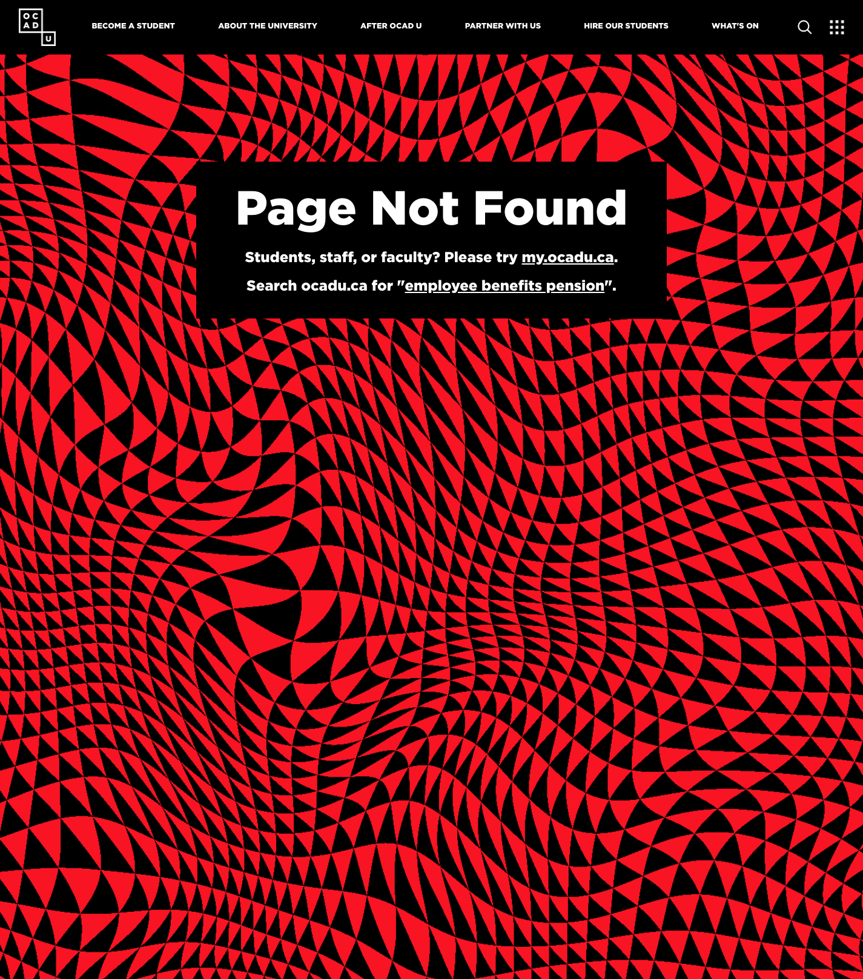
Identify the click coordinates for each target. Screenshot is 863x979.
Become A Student (133, 26)
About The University (267, 26)
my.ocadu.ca (568, 256)
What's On (735, 26)
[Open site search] (805, 27)
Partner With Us (503, 26)
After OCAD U (391, 26)
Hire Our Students (626, 26)
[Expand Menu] (837, 27)
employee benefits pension (505, 285)
